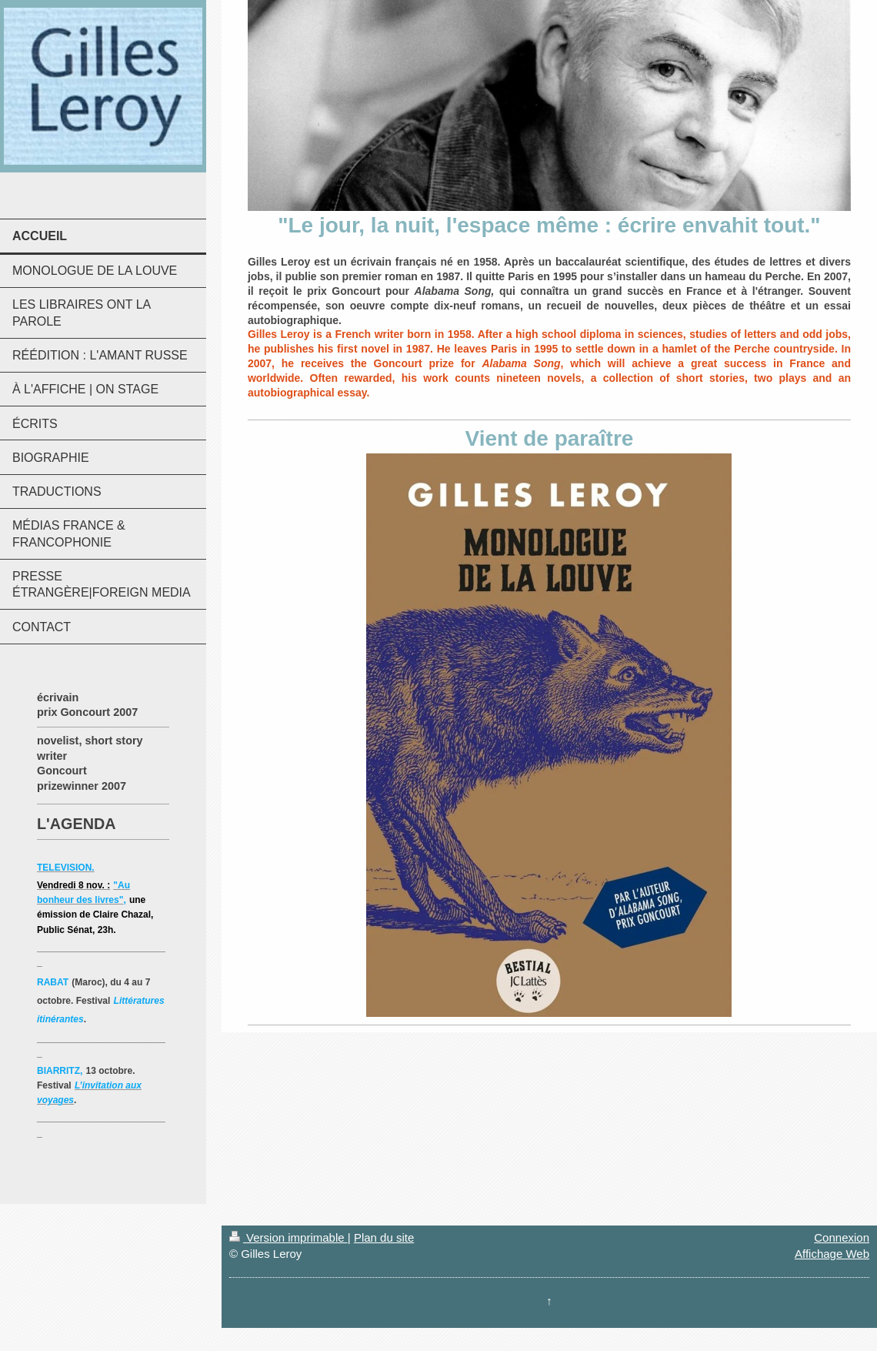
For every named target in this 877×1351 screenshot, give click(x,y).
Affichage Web (832, 1253)
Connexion (841, 1237)
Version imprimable (288, 1237)
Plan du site (384, 1237)
